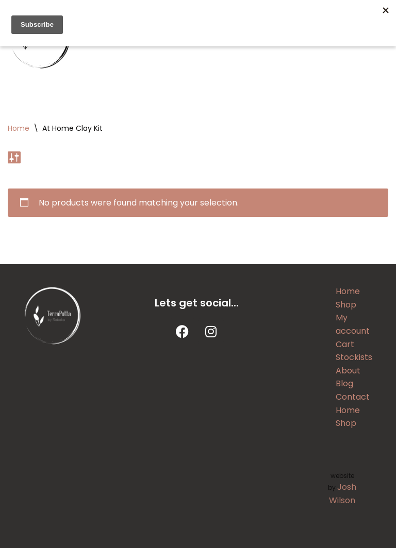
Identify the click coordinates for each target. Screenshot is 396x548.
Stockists (354, 357)
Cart (345, 344)
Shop (346, 305)
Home (18, 128)
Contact (353, 397)
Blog (344, 383)
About (348, 370)
